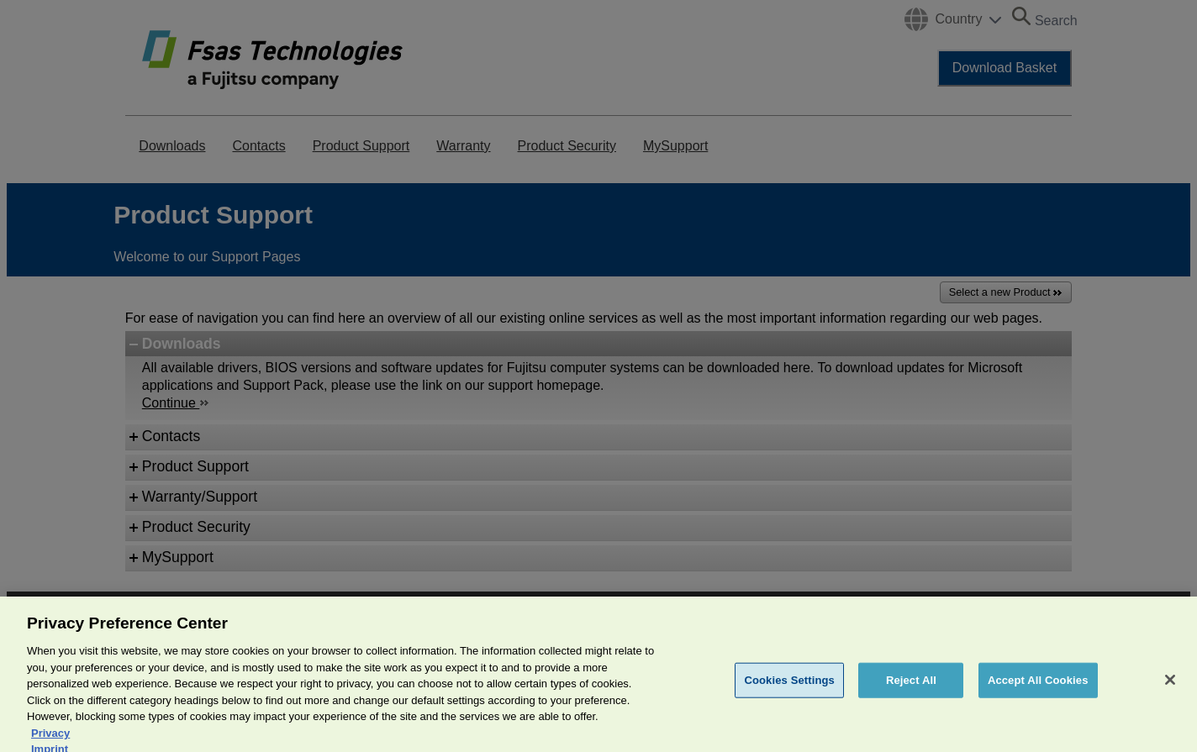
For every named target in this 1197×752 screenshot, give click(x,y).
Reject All (911, 690)
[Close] (1170, 690)
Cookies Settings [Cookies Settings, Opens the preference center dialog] (789, 690)
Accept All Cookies (1038, 690)
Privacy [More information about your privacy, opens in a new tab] (50, 743)
